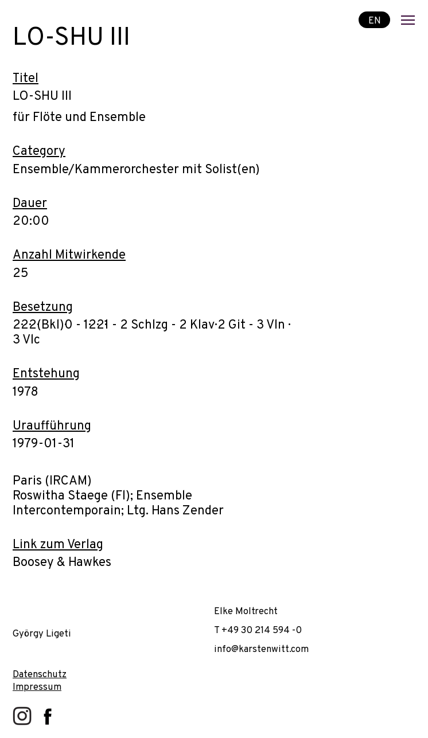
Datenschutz (40, 675)
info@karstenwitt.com (261, 649)
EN (374, 20)
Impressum (37, 687)
